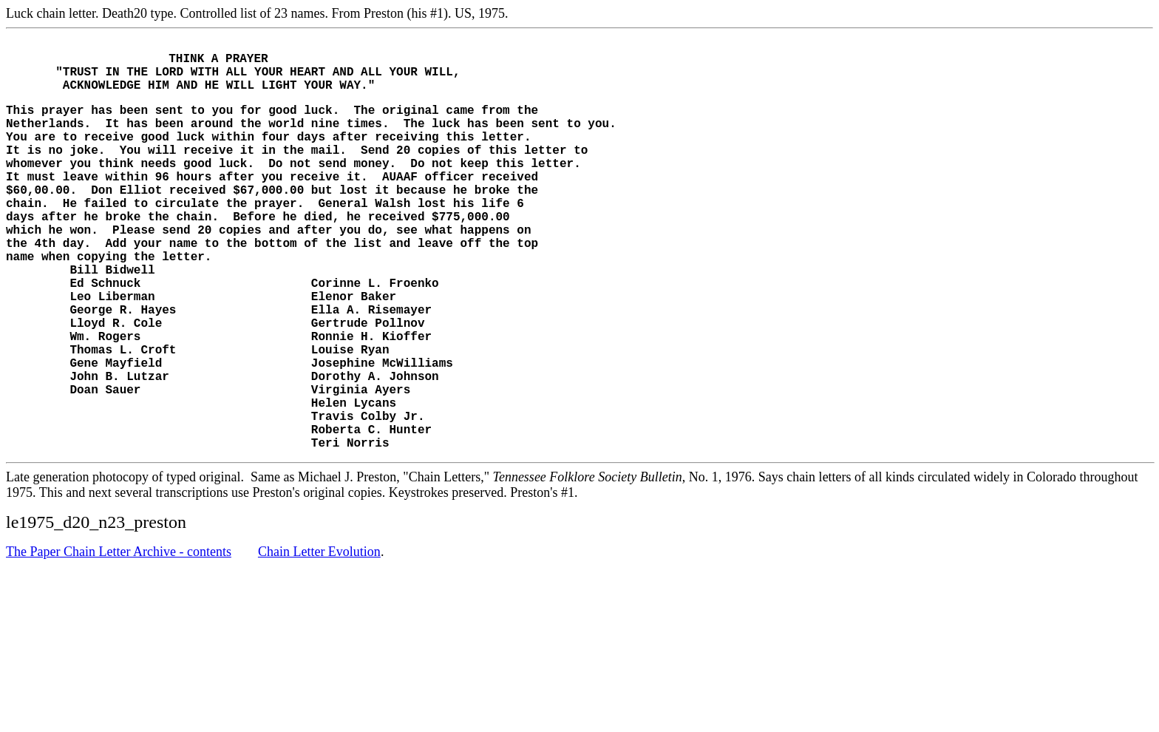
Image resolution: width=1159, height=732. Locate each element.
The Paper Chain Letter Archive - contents (118, 635)
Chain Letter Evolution (319, 635)
